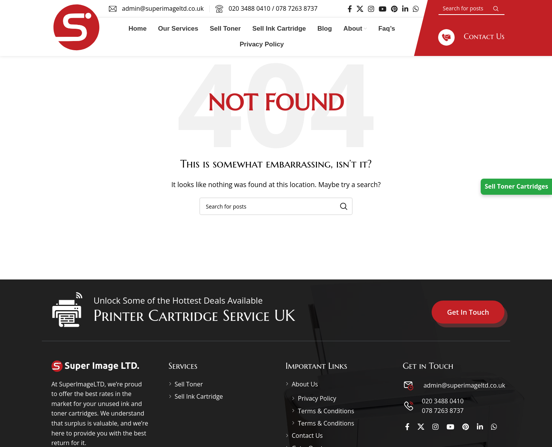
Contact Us (307, 435)
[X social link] (360, 9)
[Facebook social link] (349, 9)
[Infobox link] (471, 37)
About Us (305, 384)
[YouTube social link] (382, 9)
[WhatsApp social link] (416, 9)
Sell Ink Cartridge (199, 396)
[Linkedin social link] (405, 9)
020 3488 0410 (249, 8)
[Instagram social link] (371, 9)
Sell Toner (189, 384)
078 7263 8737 (296, 8)
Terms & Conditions (326, 411)
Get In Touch (468, 312)
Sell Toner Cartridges (516, 186)
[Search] (471, 8)
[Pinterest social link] (394, 9)
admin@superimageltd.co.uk (463, 385)
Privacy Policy (317, 398)
